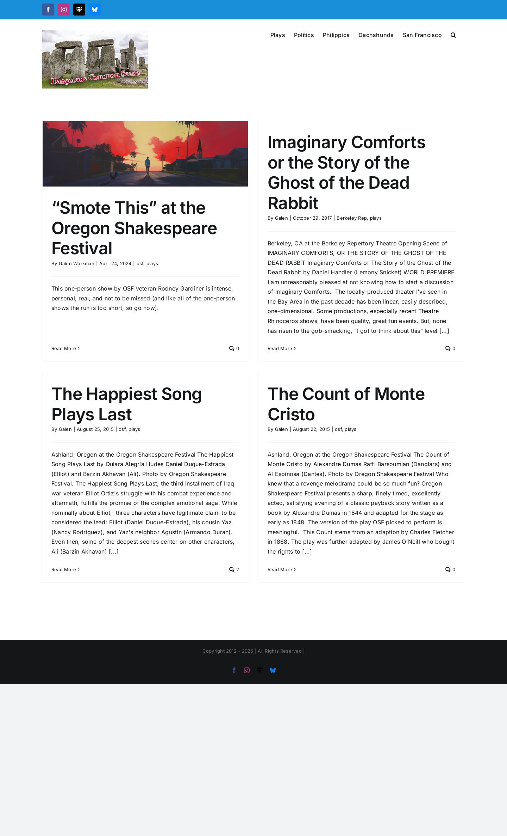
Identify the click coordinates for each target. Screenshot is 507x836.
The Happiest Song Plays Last (148, 385)
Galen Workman (76, 263)
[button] (453, 34)
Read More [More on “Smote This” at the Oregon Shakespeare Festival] (63, 326)
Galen (276, 218)
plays (152, 263)
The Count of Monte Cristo (330, 413)
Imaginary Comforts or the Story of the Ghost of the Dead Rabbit (341, 172)
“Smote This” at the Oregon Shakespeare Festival (134, 227)
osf (140, 263)
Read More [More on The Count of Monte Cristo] (264, 578)
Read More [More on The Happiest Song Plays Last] (85, 550)
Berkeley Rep (347, 218)
